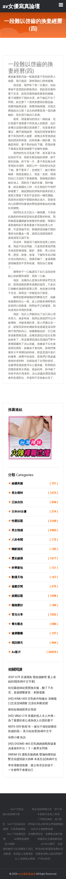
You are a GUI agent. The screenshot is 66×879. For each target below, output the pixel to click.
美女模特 (35, 492)
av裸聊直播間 (21, 838)
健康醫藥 (35, 633)
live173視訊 (17, 809)
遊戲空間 (35, 586)
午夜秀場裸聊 (18, 829)
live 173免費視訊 (16, 834)
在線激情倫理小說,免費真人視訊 (32, 846)
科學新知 (35, 567)
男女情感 (35, 530)
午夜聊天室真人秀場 (48, 814)
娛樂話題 (35, 595)
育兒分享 (35, 614)
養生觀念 (35, 624)
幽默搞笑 (35, 549)
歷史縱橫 (35, 558)
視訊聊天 (35, 642)
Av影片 (35, 652)
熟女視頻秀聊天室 (42, 809)
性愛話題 (35, 520)
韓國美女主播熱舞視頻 (49, 838)
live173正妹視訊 (16, 824)
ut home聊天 (48, 843)
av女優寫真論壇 (27, 873)
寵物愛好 (35, 605)
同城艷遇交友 (35, 834)
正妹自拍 (35, 502)
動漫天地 (35, 577)
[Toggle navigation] (60, 4)
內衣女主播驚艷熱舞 (42, 829)
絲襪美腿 (35, 483)
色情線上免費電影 (23, 853)
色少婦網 (9, 843)
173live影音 (43, 858)
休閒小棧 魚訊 (17, 737)
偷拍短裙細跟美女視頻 (22, 709)
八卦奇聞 (35, 539)
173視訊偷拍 (45, 819)
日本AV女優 (35, 511)
